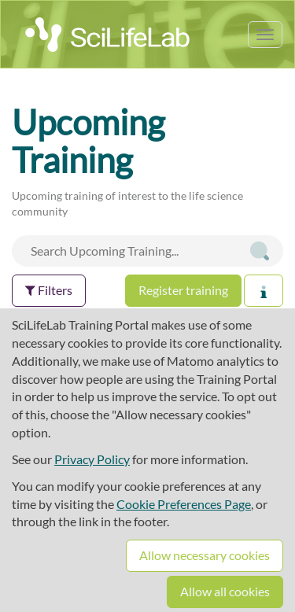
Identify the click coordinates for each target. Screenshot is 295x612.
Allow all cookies (225, 591)
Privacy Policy (92, 459)
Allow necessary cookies (204, 554)
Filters (48, 289)
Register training (183, 289)
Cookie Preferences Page (183, 503)
